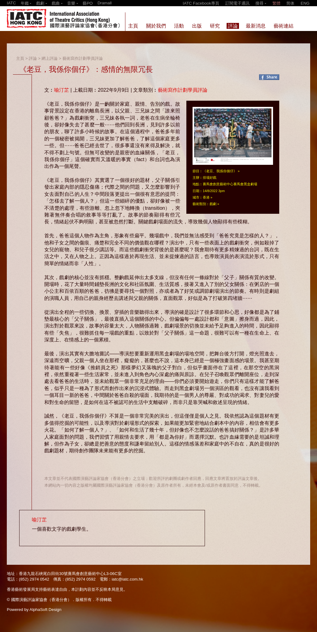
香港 (206, 197)
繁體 (276, 3)
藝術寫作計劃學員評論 (83, 58)
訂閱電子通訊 (237, 3)
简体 (290, 3)
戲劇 (213, 204)
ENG (305, 3)
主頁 (20, 58)
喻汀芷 (61, 90)
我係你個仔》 (226, 171)
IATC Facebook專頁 (201, 3)
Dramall (105, 3)
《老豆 (208, 171)
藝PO (88, 3)
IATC (11, 3)
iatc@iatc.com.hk (127, 579)
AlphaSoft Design (45, 609)
